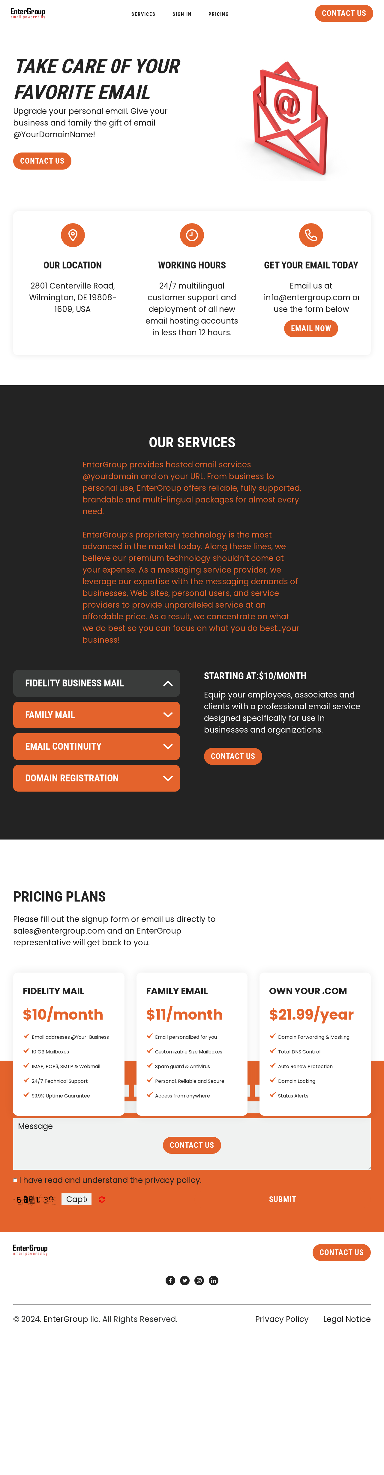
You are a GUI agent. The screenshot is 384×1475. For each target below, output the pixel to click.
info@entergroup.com (307, 297)
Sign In (182, 14)
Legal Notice (347, 1319)
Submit (282, 1199)
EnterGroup (66, 1319)
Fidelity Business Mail (74, 683)
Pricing (218, 14)
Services (143, 14)
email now (311, 328)
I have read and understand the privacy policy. (110, 1180)
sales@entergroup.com (59, 931)
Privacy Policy (282, 1319)
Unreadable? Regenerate (102, 1199)
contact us (344, 13)
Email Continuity (63, 746)
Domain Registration (72, 778)
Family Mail (50, 715)
